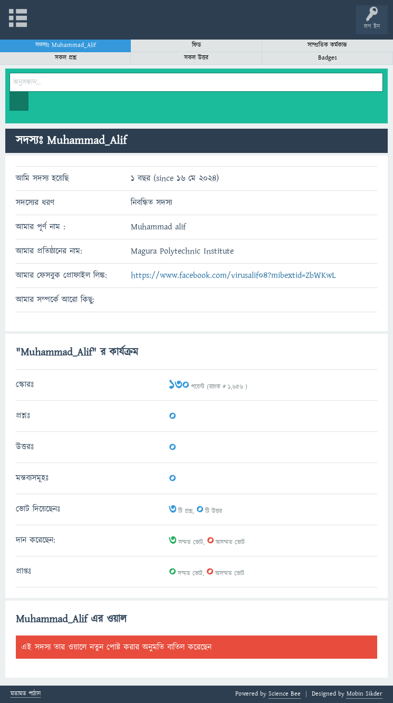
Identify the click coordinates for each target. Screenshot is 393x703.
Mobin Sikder (364, 693)
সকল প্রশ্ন (65, 57)
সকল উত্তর (196, 57)
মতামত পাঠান (26, 694)
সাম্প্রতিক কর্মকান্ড (327, 45)
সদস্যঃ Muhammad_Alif (65, 45)
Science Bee (285, 693)
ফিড (196, 45)
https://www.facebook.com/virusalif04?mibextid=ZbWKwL (233, 275)
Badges (327, 57)
